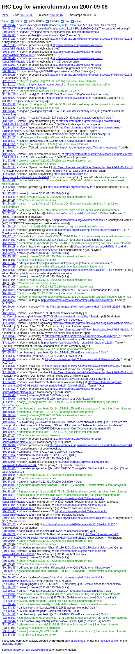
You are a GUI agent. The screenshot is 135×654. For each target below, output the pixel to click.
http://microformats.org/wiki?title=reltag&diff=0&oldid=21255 (77, 300)
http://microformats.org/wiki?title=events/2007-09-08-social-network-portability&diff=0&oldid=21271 (60, 536)
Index (5, 15)
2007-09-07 (56, 15)
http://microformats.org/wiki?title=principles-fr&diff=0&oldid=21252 (87, 229)
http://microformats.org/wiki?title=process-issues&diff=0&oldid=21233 (91, 38)
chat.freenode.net (78, 640)
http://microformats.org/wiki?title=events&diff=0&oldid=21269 (75, 517)
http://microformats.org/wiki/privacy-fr (70, 187)
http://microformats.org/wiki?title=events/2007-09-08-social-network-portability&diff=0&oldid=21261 (61, 384)
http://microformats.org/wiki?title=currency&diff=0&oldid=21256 (82, 306)
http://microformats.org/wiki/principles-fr (74, 213)
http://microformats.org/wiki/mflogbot (29, 649)
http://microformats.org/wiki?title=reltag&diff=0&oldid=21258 (77, 342)
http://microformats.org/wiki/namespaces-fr (79, 220)
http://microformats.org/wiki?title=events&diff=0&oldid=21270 (78, 524)
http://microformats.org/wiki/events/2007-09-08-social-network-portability (45, 316)
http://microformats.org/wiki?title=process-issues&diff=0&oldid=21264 (91, 445)
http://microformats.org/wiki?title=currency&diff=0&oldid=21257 (82, 336)
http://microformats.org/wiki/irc (47, 84)
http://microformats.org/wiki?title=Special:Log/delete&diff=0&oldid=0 (44, 175)
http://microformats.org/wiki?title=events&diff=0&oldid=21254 (75, 270)
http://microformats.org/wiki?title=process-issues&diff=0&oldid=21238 (91, 74)
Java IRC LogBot (12, 643)
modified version (109, 640)
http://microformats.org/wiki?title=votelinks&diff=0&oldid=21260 (82, 365)
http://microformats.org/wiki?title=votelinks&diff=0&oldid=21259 (82, 359)
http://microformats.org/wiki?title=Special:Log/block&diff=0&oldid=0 (93, 167)
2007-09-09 (26, 15)
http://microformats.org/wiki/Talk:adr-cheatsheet (88, 147)
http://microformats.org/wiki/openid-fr (69, 97)
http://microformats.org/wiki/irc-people (24, 88)
